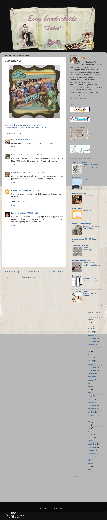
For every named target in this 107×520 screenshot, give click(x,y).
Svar (13, 147)
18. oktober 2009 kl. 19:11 (25, 140)
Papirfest (76, 178)
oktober (91, 345)
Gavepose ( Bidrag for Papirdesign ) (91, 227)
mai (89, 322)
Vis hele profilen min (78, 98)
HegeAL (14, 190)
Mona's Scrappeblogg (81, 224)
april (89, 326)
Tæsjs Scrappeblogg (81, 291)
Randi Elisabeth (18, 173)
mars (90, 329)
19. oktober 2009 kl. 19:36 (27, 213)
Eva (85, 58)
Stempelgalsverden (80, 245)
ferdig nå (16, 128)
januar (90, 335)
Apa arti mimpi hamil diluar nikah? (90, 294)
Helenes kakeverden (81, 261)
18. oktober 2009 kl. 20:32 (31, 155)
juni (89, 319)
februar (91, 332)
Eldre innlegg (56, 271)
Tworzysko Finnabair (81, 162)
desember (92, 338)
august (90, 380)
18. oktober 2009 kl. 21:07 (36, 173)
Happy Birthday (88, 195)
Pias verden (77, 208)
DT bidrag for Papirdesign (88, 248)
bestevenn (15, 155)
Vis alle (100, 305)
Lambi (14, 213)
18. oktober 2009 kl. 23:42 (29, 190)
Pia (12, 140)
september (92, 316)
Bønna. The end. (89, 211)
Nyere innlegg (12, 271)
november (92, 341)
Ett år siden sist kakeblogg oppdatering (91, 264)
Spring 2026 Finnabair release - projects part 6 (91, 167)
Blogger (64, 508)
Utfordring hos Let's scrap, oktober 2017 (90, 279)
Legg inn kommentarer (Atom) (27, 277)
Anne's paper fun (79, 193)
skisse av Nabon (27, 128)
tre (46, 128)
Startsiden (34, 271)
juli (89, 383)
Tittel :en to (39, 128)
